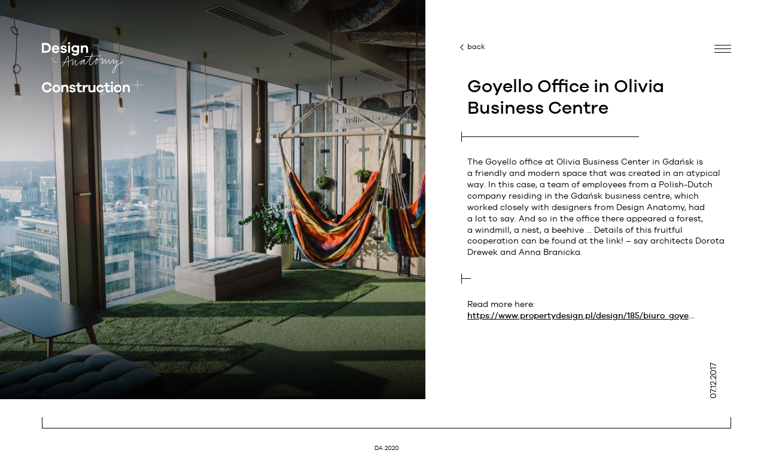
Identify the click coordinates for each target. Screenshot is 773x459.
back (476, 46)
